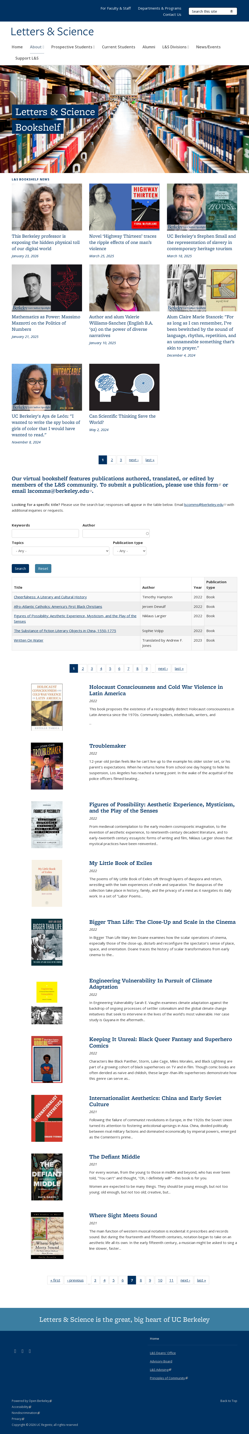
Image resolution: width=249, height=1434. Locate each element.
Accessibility (21, 1407)
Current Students (118, 47)
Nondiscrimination (26, 1413)
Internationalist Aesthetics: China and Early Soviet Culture (155, 1101)
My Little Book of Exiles (120, 863)
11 (173, 1281)
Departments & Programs (159, 8)
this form (207, 484)
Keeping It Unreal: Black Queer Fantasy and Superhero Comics (160, 1042)
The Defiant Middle (114, 1156)
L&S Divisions (175, 47)
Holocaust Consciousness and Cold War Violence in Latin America (156, 690)
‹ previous (77, 1281)
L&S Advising (160, 1369)
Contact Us (172, 14)
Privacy (18, 1419)
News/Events (208, 47)
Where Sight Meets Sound (123, 1215)
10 (162, 1281)
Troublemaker (107, 745)
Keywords (21, 525)
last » (152, 460)
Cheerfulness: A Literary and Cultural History (50, 596)
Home (17, 47)
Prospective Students (73, 47)
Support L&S (27, 58)
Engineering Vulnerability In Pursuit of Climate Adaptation (150, 983)
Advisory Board (161, 1361)
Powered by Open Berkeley (32, 1401)
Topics (18, 542)
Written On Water (28, 640)
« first (56, 1281)
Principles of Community (169, 1378)
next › (135, 460)
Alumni (148, 47)
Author (89, 525)
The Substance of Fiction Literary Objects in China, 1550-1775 (65, 630)
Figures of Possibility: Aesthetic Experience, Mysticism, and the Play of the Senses (162, 807)
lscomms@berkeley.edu (60, 490)
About (37, 47)
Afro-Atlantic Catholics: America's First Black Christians (58, 606)
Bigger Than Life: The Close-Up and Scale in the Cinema (162, 921)
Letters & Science (52, 32)
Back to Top (228, 1401)
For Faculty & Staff (116, 8)
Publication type (128, 542)
